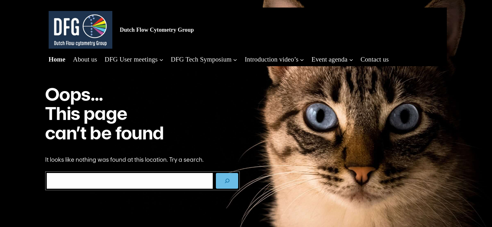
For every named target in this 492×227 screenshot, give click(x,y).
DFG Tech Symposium (201, 59)
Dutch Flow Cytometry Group (157, 30)
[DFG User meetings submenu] (161, 59)
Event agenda (330, 59)
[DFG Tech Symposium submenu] (235, 59)
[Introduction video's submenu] (302, 59)
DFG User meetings (131, 59)
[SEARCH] (227, 180)
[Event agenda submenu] (351, 59)
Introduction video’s (271, 59)
